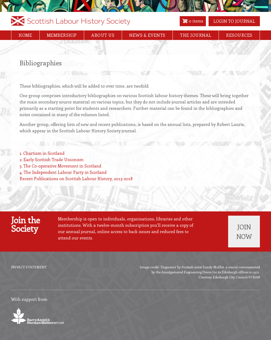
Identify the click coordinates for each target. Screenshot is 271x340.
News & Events (147, 35)
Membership (62, 35)
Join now (244, 232)
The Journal (195, 35)
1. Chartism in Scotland (42, 153)
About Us (102, 35)
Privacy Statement (29, 267)
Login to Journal (234, 21)
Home (25, 35)
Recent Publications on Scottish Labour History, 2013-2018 (76, 178)
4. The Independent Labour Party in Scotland (63, 172)
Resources (239, 35)
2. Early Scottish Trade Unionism (52, 159)
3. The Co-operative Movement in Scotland (60, 166)
